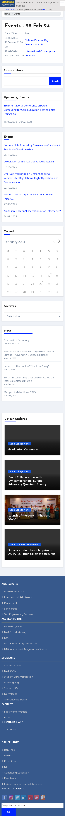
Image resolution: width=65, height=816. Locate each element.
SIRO (44, 9)
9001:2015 (10, 9)
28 (24, 292)
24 (49, 284)
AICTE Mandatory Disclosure (19, 643)
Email (6, 717)
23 (40, 284)
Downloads (9, 693)
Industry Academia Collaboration (22, 784)
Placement (9, 603)
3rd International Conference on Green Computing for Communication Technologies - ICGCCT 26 (30, 110)
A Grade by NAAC (13, 626)
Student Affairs (11, 665)
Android (9, 729)
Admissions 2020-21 (14, 591)
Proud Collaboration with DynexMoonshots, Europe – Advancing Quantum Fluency (29, 353)
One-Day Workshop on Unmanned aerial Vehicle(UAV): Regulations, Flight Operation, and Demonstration (31, 178)
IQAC (6, 637)
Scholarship (9, 608)
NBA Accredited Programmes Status (24, 649)
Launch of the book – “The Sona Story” (26, 366)
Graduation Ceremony (17, 340)
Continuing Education (15, 772)
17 (49, 275)
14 (24, 275)
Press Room (10, 761)
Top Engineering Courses (17, 614)
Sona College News (19, 443)
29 (8, 259)
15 (32, 275)
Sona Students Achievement (24, 544)
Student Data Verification (17, 676)
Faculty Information (14, 711)
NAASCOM (9, 671)
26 (8, 292)
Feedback (9, 778)
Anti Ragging (10, 682)
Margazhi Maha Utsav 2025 (20, 392)
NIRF (6, 766)
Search (55, 81)
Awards (7, 755)
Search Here (13, 70)
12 (8, 275)
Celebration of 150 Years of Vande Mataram (29, 161)
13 (16, 275)
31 (24, 259)
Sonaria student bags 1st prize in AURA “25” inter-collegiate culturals (29, 379)
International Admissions (17, 597)
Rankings (8, 749)
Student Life (10, 688)
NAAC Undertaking (14, 632)
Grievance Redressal (14, 699)
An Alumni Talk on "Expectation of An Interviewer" (32, 211)
